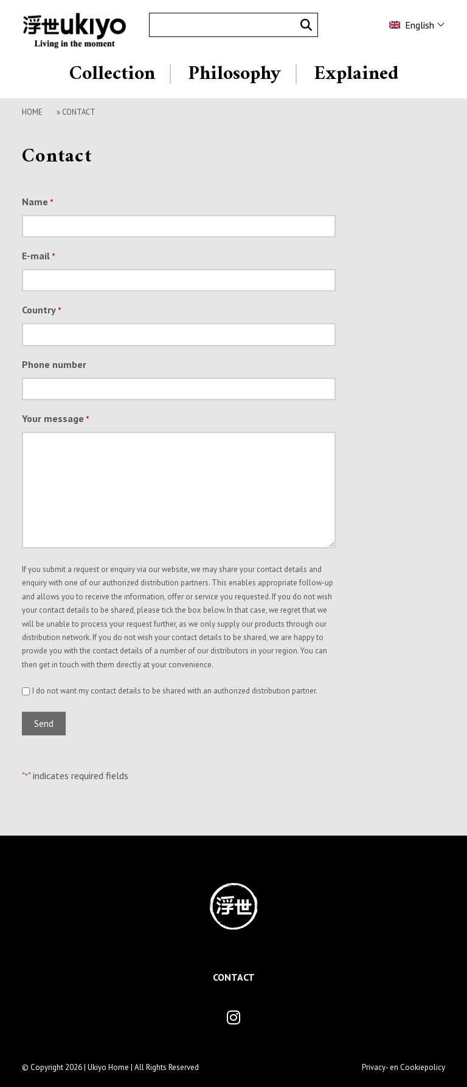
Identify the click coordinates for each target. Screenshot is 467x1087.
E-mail (38, 257)
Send (44, 723)
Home (32, 112)
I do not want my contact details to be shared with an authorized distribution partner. (174, 691)
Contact (234, 977)
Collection (112, 74)
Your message (55, 419)
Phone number (54, 364)
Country (41, 311)
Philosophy (234, 74)
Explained (356, 74)
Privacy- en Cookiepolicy (403, 1067)
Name (38, 203)
